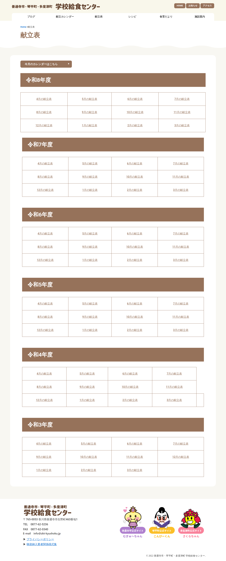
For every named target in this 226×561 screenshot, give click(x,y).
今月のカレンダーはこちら (41, 64)
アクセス (207, 5)
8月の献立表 (44, 112)
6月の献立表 (135, 99)
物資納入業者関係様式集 (42, 545)
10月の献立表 (135, 112)
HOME (180, 5)
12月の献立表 (43, 126)
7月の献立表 (182, 99)
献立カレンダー (65, 17)
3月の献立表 (182, 126)
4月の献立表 (44, 99)
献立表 (99, 17)
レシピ (132, 17)
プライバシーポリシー (40, 540)
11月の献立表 (182, 112)
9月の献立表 (89, 112)
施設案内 (200, 17)
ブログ (31, 17)
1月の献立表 (89, 126)
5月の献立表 (89, 99)
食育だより (166, 17)
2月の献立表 (135, 126)
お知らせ (192, 5)
